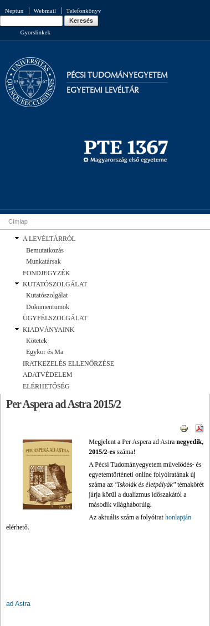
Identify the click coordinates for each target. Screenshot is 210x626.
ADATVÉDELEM (47, 374)
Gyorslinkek (35, 32)
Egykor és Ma (44, 352)
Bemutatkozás (45, 250)
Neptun (14, 10)
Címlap (18, 221)
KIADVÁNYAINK (48, 330)
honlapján (178, 517)
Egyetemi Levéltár (102, 90)
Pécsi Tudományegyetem (116, 75)
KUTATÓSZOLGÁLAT (55, 284)
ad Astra (18, 604)
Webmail (44, 10)
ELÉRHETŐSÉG (46, 386)
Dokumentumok (47, 307)
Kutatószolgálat (47, 295)
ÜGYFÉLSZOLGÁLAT (55, 318)
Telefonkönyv (83, 10)
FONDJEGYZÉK (46, 273)
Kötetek (36, 341)
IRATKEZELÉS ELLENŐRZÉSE (68, 363)
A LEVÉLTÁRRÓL (49, 239)
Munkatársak (43, 261)
